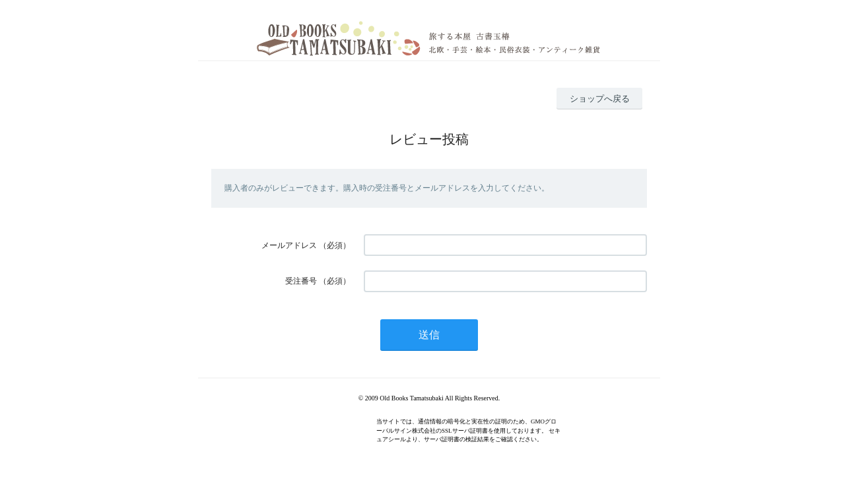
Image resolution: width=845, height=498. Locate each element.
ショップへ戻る (600, 99)
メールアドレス (289, 245)
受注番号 (301, 281)
